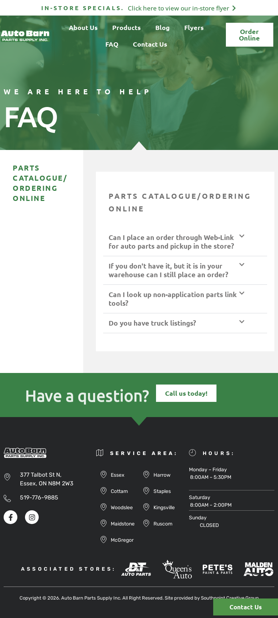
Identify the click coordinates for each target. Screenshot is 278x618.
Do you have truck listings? (152, 322)
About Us (83, 27)
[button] (185, 242)
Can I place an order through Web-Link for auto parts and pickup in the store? (171, 241)
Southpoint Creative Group (230, 598)
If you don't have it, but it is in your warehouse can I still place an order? (168, 270)
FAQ (111, 44)
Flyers (194, 27)
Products (126, 27)
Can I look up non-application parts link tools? (173, 299)
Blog (162, 27)
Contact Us (150, 44)
